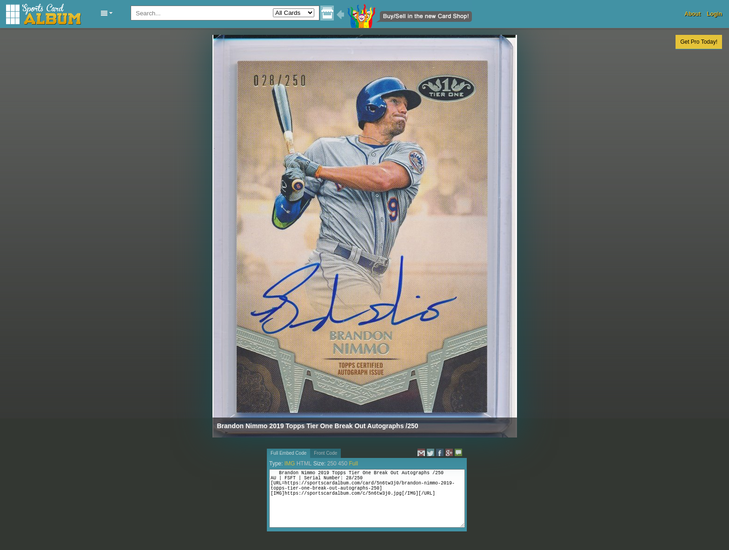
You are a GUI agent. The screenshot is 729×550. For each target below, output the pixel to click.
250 (332, 463)
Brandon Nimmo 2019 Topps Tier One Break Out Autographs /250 (317, 426)
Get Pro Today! (698, 42)
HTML (304, 463)
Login (714, 14)
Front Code (325, 453)
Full (353, 463)
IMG (290, 463)
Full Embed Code (288, 453)
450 (342, 463)
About (692, 14)
